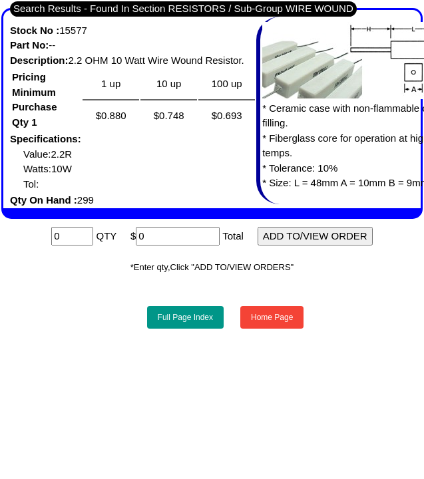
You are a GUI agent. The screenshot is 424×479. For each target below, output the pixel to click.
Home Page (272, 317)
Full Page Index (185, 317)
